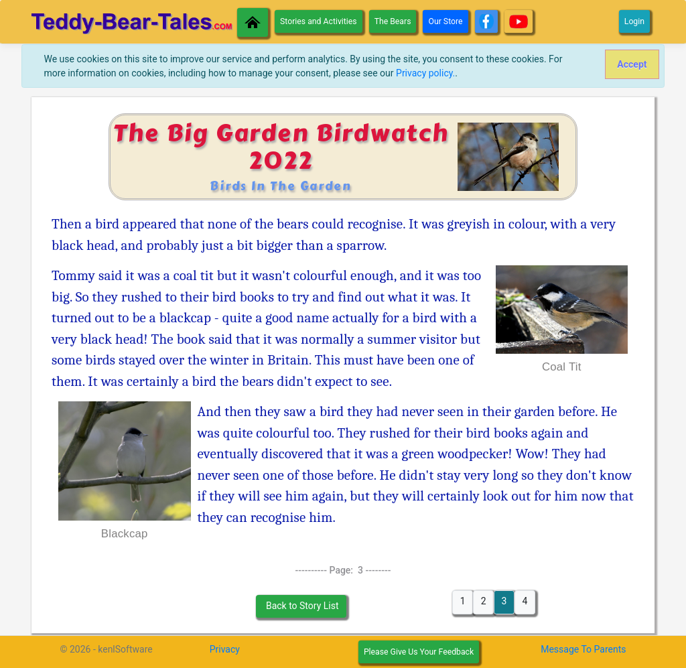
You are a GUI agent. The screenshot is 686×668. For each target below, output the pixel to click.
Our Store (445, 21)
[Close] (632, 64)
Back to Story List (300, 605)
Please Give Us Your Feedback (419, 652)
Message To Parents (583, 649)
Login (634, 21)
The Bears (392, 21)
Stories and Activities (318, 21)
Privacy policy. (425, 73)
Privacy (225, 649)
